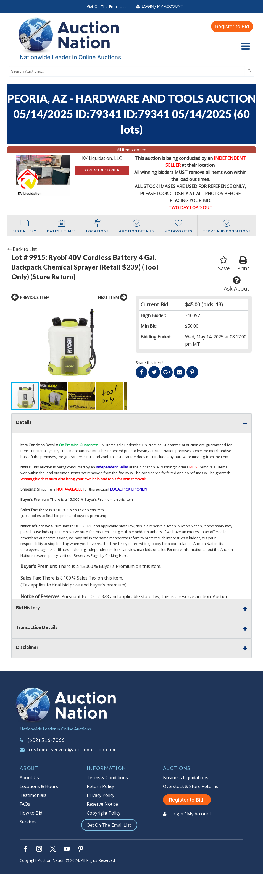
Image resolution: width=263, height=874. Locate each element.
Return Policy (100, 786)
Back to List (22, 249)
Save (224, 264)
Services (28, 822)
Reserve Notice (102, 804)
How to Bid (31, 813)
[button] (16, 343)
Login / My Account (162, 6)
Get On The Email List (106, 6)
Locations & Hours (39, 786)
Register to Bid (232, 26)
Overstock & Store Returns (190, 786)
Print (243, 264)
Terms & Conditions (107, 777)
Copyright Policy (103, 813)
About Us (29, 777)
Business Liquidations (185, 777)
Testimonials (33, 795)
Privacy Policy (100, 795)
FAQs (25, 804)
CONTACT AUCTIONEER (102, 170)
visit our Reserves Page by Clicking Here (93, 555)
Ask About (236, 284)
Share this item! (149, 362)
